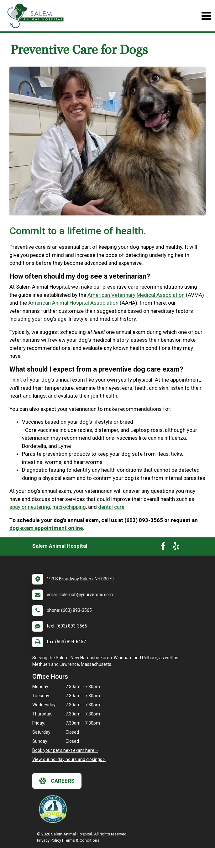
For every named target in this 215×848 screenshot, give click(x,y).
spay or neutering (29, 507)
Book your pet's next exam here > (65, 750)
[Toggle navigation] (206, 15)
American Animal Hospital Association (73, 303)
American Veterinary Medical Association (136, 295)
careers (57, 780)
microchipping (69, 507)
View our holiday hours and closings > (69, 759)
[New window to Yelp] (176, 547)
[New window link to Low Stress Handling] (54, 809)
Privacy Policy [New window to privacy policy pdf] (49, 840)
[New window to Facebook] (163, 547)
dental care (111, 507)
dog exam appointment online (46, 528)
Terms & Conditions (81, 840)
